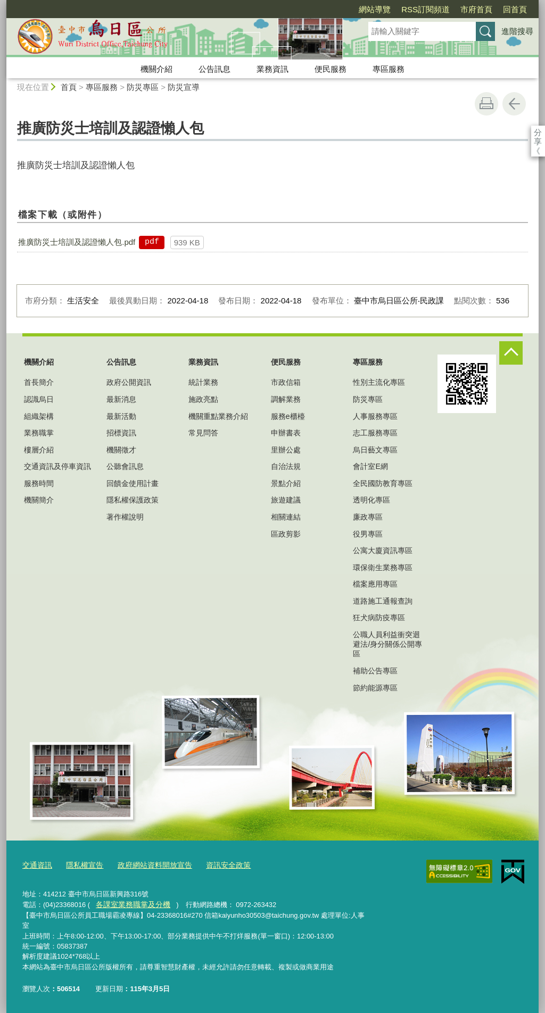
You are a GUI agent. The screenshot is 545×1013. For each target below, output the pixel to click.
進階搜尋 (517, 31)
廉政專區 (368, 517)
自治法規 (286, 466)
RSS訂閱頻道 (364, 9)
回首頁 (454, 9)
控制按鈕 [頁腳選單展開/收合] (511, 353)
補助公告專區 (375, 670)
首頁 (69, 87)
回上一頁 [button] (514, 104)
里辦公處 (286, 450)
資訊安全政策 (216, 865)
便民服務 (330, 68)
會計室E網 (370, 466)
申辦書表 (286, 433)
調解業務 (286, 399)
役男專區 (368, 534)
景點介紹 (286, 483)
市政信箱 (286, 382)
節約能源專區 (375, 687)
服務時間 (39, 483)
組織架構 (39, 416)
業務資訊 (272, 68)
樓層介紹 (39, 450)
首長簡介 (39, 382)
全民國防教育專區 (382, 483)
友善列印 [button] (486, 104)
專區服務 (388, 68)
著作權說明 (125, 517)
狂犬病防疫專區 (379, 617)
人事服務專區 (375, 416)
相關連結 (286, 517)
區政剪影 (286, 534)
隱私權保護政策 (132, 500)
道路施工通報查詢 (382, 601)
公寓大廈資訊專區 (382, 550)
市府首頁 (415, 9)
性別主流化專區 (379, 382)
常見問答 (203, 433)
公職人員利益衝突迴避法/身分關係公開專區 (387, 644)
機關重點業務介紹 (218, 416)
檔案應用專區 (375, 584)
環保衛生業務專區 (382, 567)
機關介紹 (156, 68)
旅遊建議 (286, 500)
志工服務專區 (375, 433)
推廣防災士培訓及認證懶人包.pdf (76, 241)
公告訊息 (214, 68)
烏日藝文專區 (375, 450)
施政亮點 (203, 399)
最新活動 (121, 416)
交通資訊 (36, 865)
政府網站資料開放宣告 (147, 865)
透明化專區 (371, 500)
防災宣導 (184, 87)
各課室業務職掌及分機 (129, 903)
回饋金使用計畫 (132, 483)
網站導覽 (313, 9)
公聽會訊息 (125, 466)
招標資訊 (121, 433)
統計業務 (203, 382)
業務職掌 (39, 433)
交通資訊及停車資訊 (57, 466)
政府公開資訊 (128, 382)
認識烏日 (39, 399)
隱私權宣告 (81, 865)
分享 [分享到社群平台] (538, 132)
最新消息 (121, 399)
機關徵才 (121, 450)
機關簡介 (39, 500)
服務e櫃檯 (288, 416)
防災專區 (143, 87)
